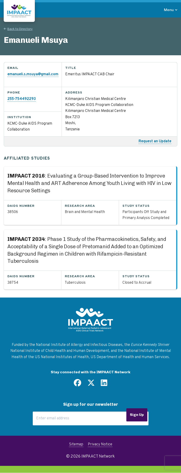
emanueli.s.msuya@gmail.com (32, 74)
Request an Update (155, 141)
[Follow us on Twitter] (91, 384)
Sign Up (137, 414)
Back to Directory (20, 29)
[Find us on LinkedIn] (104, 384)
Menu (169, 10)
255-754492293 (21, 99)
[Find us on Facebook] (77, 384)
